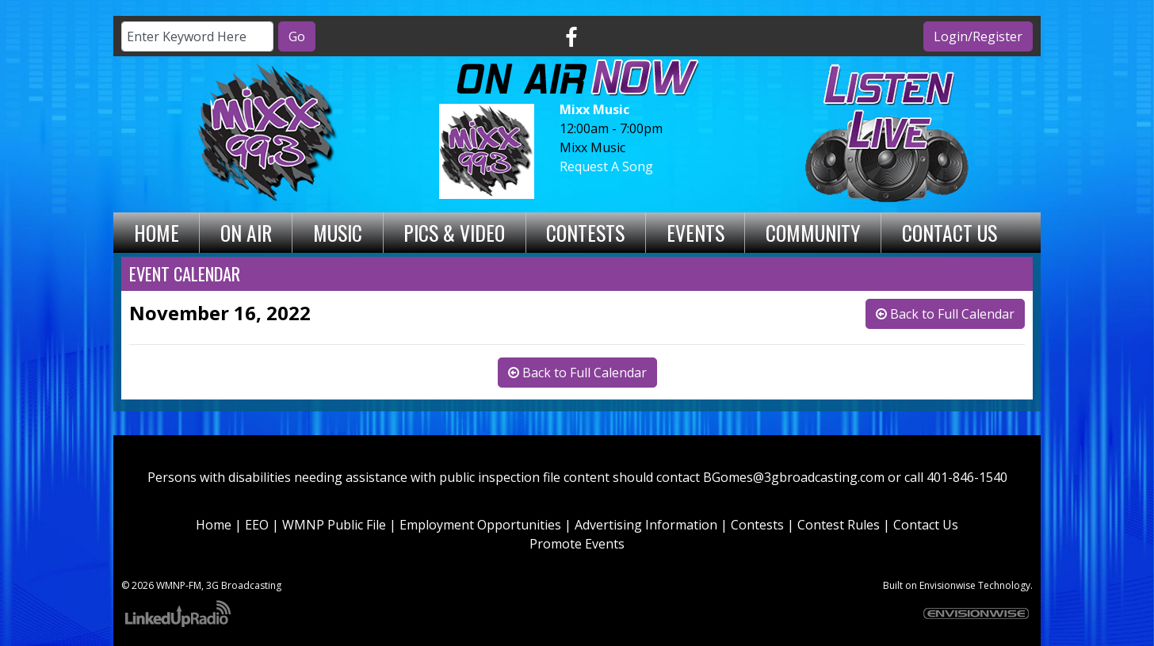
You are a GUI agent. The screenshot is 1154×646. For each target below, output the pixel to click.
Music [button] (337, 232)
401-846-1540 (967, 477)
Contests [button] (585, 232)
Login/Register (978, 36)
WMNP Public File (334, 524)
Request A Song (606, 166)
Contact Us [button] (949, 232)
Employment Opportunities (480, 524)
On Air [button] (246, 232)
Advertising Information (646, 524)
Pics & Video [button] (454, 232)
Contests (757, 524)
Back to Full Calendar (945, 314)
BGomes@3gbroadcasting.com (794, 477)
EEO (257, 524)
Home (156, 232)
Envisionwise (947, 585)
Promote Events (577, 543)
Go (296, 36)
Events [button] (695, 232)
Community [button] (813, 232)
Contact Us (925, 524)
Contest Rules (838, 524)
